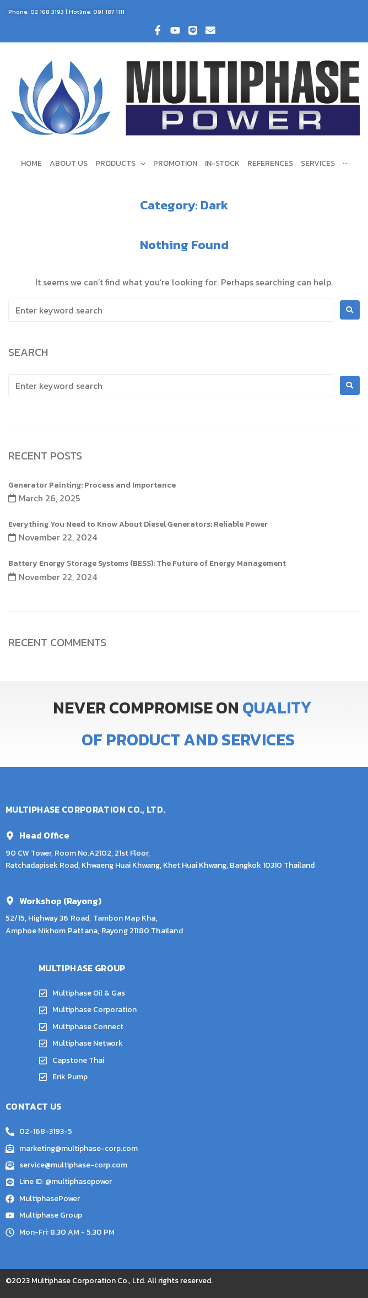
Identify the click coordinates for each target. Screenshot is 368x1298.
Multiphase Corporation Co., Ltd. (88, 1280)
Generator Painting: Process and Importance (92, 485)
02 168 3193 (47, 11)
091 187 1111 (109, 11)
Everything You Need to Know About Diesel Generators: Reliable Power (138, 524)
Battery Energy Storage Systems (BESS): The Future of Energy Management (147, 563)
